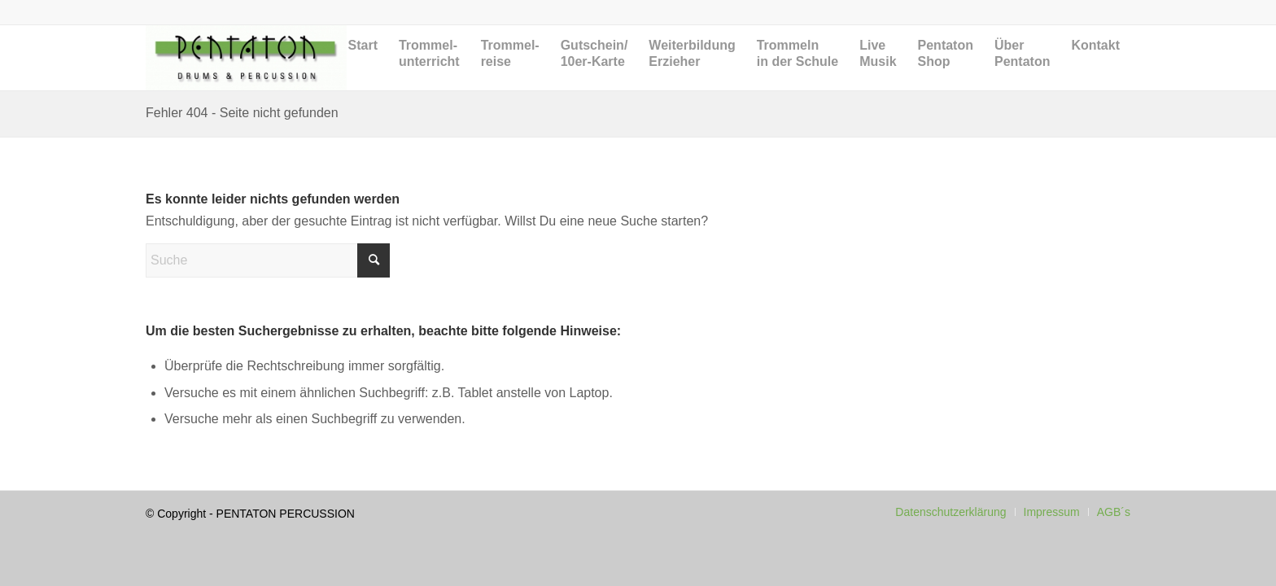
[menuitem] (363, 70)
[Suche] (268, 260)
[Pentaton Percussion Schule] (246, 57)
